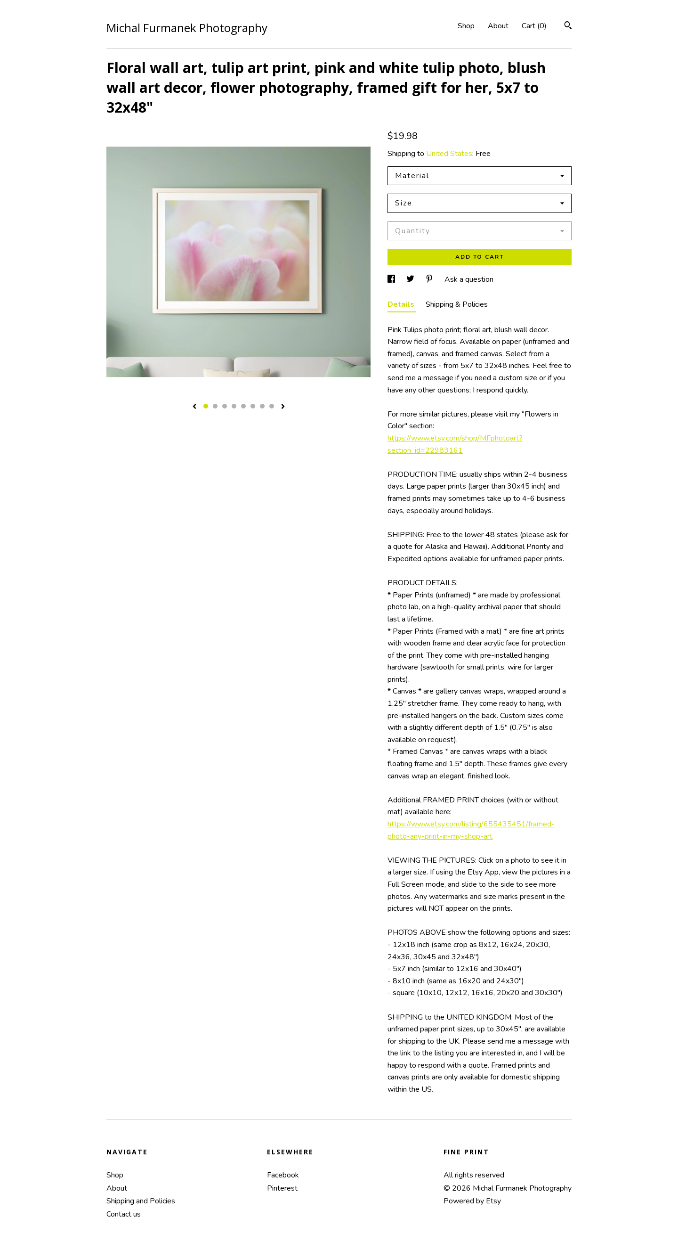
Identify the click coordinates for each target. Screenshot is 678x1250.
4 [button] (234, 406)
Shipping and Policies (140, 1201)
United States (449, 153)
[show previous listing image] (194, 407)
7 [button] (262, 406)
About (498, 26)
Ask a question (468, 279)
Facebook (283, 1175)
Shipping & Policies (457, 304)
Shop (466, 26)
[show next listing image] (283, 407)
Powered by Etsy (472, 1201)
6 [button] (252, 406)
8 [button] (271, 406)
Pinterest (282, 1188)
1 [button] (205, 406)
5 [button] (243, 406)
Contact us (123, 1214)
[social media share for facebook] (392, 279)
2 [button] (215, 406)
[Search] (568, 26)
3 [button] (224, 406)
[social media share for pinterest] (430, 279)
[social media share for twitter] (411, 279)
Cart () (534, 26)
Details (401, 304)
